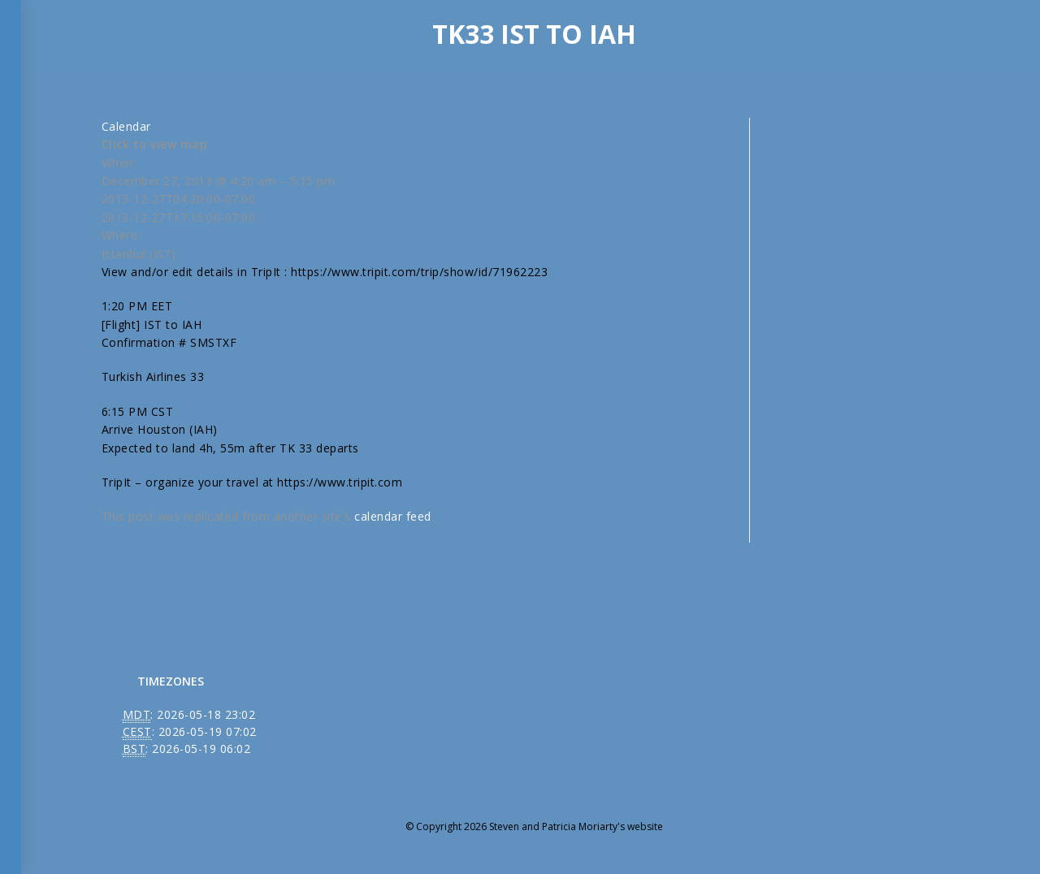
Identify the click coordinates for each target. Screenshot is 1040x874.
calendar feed (392, 516)
